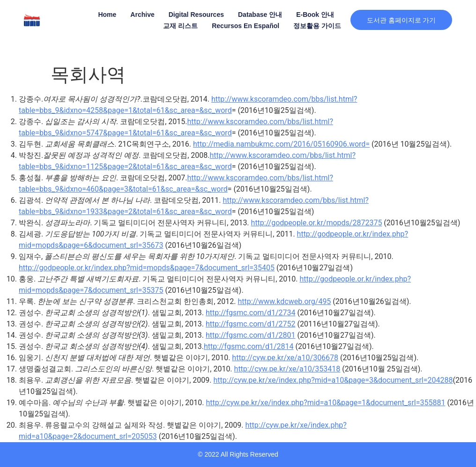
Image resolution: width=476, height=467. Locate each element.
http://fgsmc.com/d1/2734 (251, 312)
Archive (141, 14)
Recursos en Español (244, 26)
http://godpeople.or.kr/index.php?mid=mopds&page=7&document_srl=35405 (147, 267)
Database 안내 (259, 14)
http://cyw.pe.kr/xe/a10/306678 (285, 357)
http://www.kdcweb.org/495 (284, 301)
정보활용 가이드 (316, 26)
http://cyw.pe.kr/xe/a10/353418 (287, 368)
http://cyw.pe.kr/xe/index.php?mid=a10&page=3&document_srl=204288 (333, 380)
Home (106, 14)
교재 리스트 (179, 26)
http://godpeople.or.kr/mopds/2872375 (316, 222)
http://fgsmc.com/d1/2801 (251, 335)
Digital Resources (195, 14)
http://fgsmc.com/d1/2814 (249, 346)
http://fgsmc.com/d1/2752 (251, 323)
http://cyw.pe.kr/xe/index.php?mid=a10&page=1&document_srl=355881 (325, 402)
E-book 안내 (314, 14)
